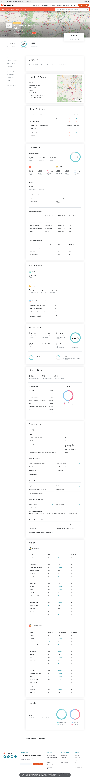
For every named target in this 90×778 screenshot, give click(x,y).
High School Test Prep (52, 764)
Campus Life (10, 77)
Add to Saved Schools (74, 40)
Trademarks (77, 764)
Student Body (10, 74)
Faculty (9, 83)
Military (49, 762)
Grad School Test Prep (52, 757)
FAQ (23, 1)
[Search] (75, 5)
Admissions (10, 66)
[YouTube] (12, 756)
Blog (2, 1)
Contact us (28, 1)
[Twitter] (5, 756)
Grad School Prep (44, 5)
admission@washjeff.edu (38, 96)
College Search (64, 755)
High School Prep (61, 5)
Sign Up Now (83, 5)
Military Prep (69, 5)
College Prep (36, 5)
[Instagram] (15, 756)
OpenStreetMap (80, 12)
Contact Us (77, 757)
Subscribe (38, 764)
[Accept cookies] (66, 775)
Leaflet (73, 12)
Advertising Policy (79, 767)
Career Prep (52, 5)
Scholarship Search (65, 760)
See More (54, 140)
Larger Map (4, 35)
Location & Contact (12, 60)
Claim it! (34, 33)
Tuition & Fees (10, 69)
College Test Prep (51, 755)
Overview (9, 58)
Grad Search (63, 757)
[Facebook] (8, 756)
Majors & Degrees (11, 63)
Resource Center (64, 762)
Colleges (7, 9)
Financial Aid (10, 72)
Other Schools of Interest (13, 86)
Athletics (9, 80)
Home (2, 9)
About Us (77, 755)
